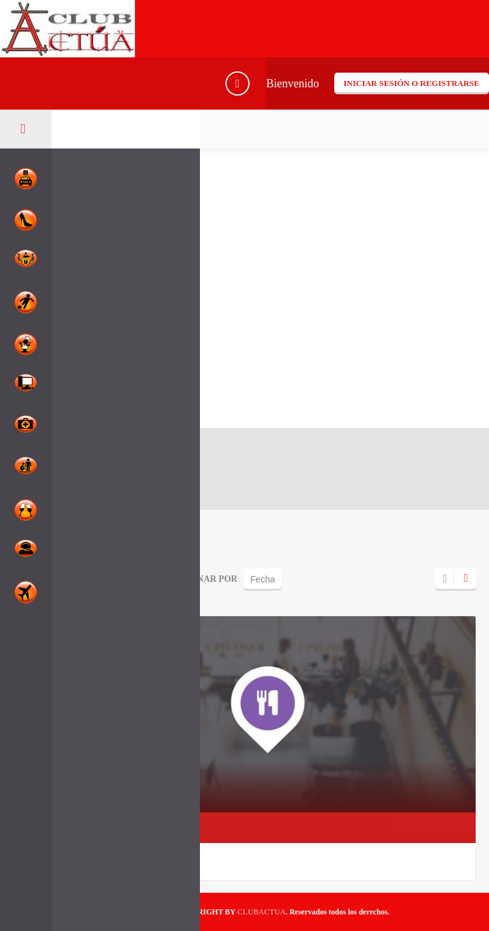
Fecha (262, 579)
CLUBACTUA (261, 911)
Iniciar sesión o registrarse (411, 83)
